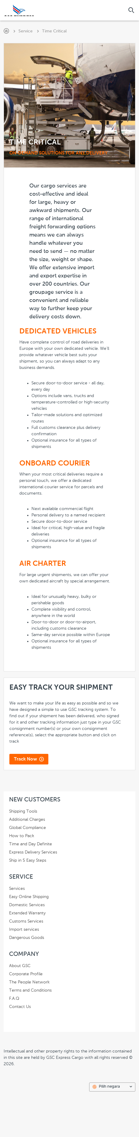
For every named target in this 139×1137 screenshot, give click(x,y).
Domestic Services (28, 905)
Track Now (25, 759)
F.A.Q (15, 998)
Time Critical (54, 31)
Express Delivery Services (34, 852)
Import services (25, 929)
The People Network (30, 982)
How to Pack (23, 836)
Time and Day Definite (31, 844)
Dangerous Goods (28, 938)
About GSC (21, 966)
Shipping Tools (24, 811)
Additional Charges (28, 819)
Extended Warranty (28, 913)
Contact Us (21, 1007)
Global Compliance (28, 828)
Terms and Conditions (31, 990)
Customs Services (27, 921)
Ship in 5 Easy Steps (29, 860)
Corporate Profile (27, 974)
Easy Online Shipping (30, 897)
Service (25, 31)
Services (18, 889)
